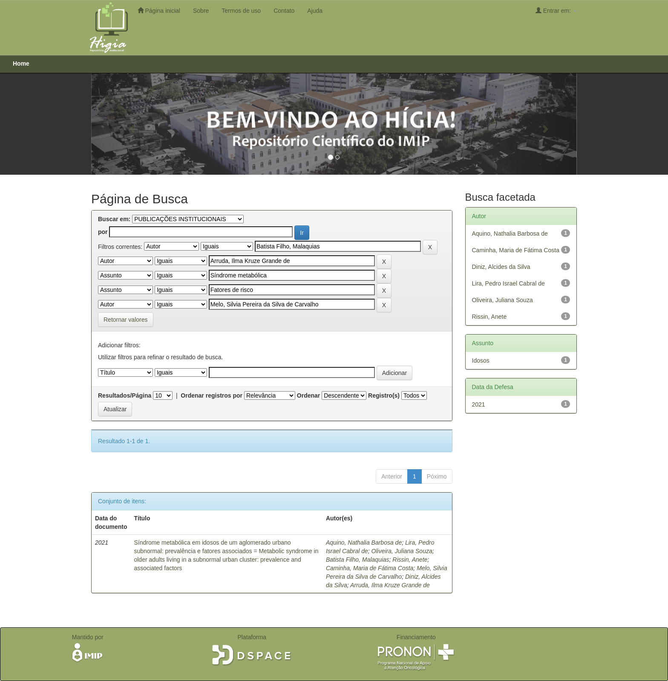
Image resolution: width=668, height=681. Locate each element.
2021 (478, 404)
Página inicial (159, 10)
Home (21, 63)
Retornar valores (126, 319)
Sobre (201, 10)
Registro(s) (384, 395)
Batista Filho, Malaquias (357, 559)
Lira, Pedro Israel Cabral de (508, 283)
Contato (284, 10)
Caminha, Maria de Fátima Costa (369, 568)
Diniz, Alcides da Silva (501, 266)
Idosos (480, 360)
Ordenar (308, 395)
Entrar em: (556, 10)
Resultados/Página (124, 395)
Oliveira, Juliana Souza (401, 551)
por (103, 231)
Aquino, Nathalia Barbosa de (364, 542)
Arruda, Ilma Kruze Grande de (390, 585)
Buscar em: (114, 219)
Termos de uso (241, 10)
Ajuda (314, 10)
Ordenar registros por (211, 395)
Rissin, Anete (409, 559)
